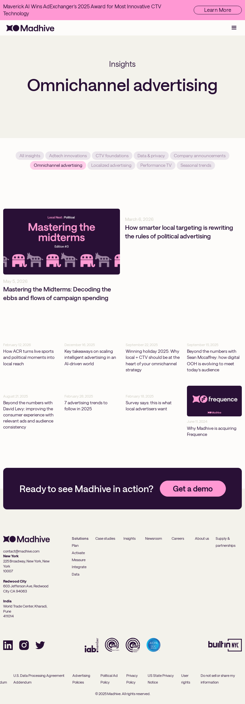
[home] (30, 27)
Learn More (218, 10)
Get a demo (193, 488)
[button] (234, 27)
